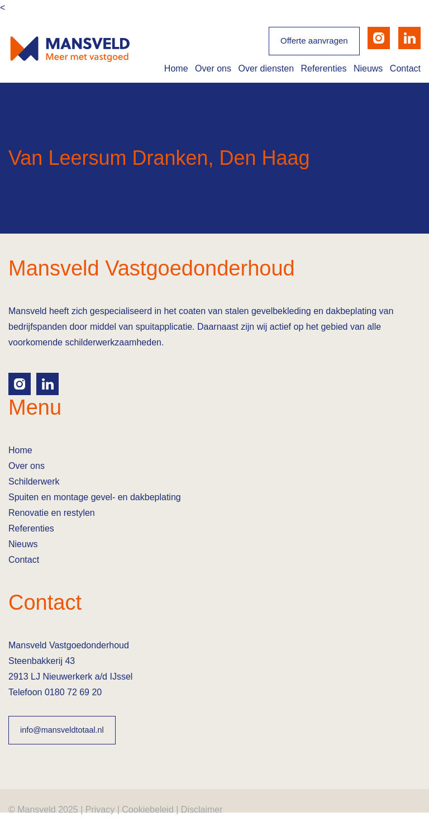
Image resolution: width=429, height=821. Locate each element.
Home (176, 68)
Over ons (213, 68)
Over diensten (266, 68)
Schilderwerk (34, 481)
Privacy (100, 809)
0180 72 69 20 (73, 692)
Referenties (324, 68)
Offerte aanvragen (314, 40)
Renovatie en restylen (51, 513)
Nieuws (368, 68)
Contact (405, 68)
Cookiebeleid (148, 809)
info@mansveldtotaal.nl (62, 729)
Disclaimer (202, 809)
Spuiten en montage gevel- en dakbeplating (94, 497)
